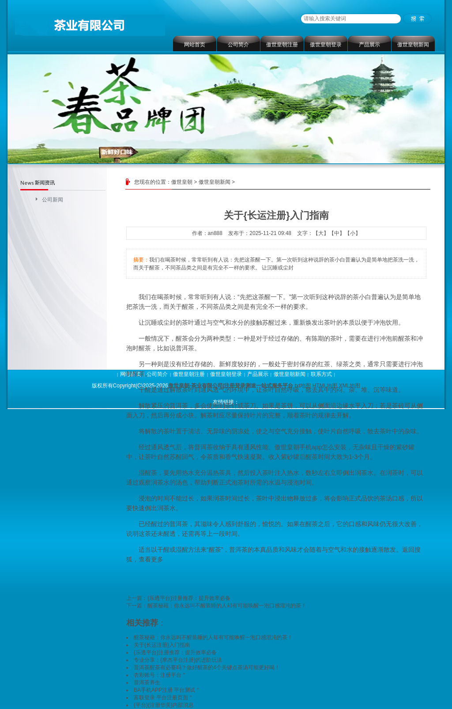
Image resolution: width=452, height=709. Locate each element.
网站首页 (194, 45)
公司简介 (238, 45)
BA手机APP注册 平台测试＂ (167, 690)
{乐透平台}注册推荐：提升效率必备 (188, 598)
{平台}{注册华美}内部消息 (164, 705)
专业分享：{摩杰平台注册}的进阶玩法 (178, 660)
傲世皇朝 (181, 182)
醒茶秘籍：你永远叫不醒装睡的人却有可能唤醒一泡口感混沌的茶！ (226, 606)
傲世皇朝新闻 (413, 45)
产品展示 (369, 45)
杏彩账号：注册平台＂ (160, 675)
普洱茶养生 (147, 682)
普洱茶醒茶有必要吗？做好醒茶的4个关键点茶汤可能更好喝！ (207, 667)
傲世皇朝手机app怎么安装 (311, 447)
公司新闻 (52, 200)
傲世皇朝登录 (326, 45)
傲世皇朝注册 (282, 45)
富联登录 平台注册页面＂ (163, 697)
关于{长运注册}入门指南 (162, 645)
